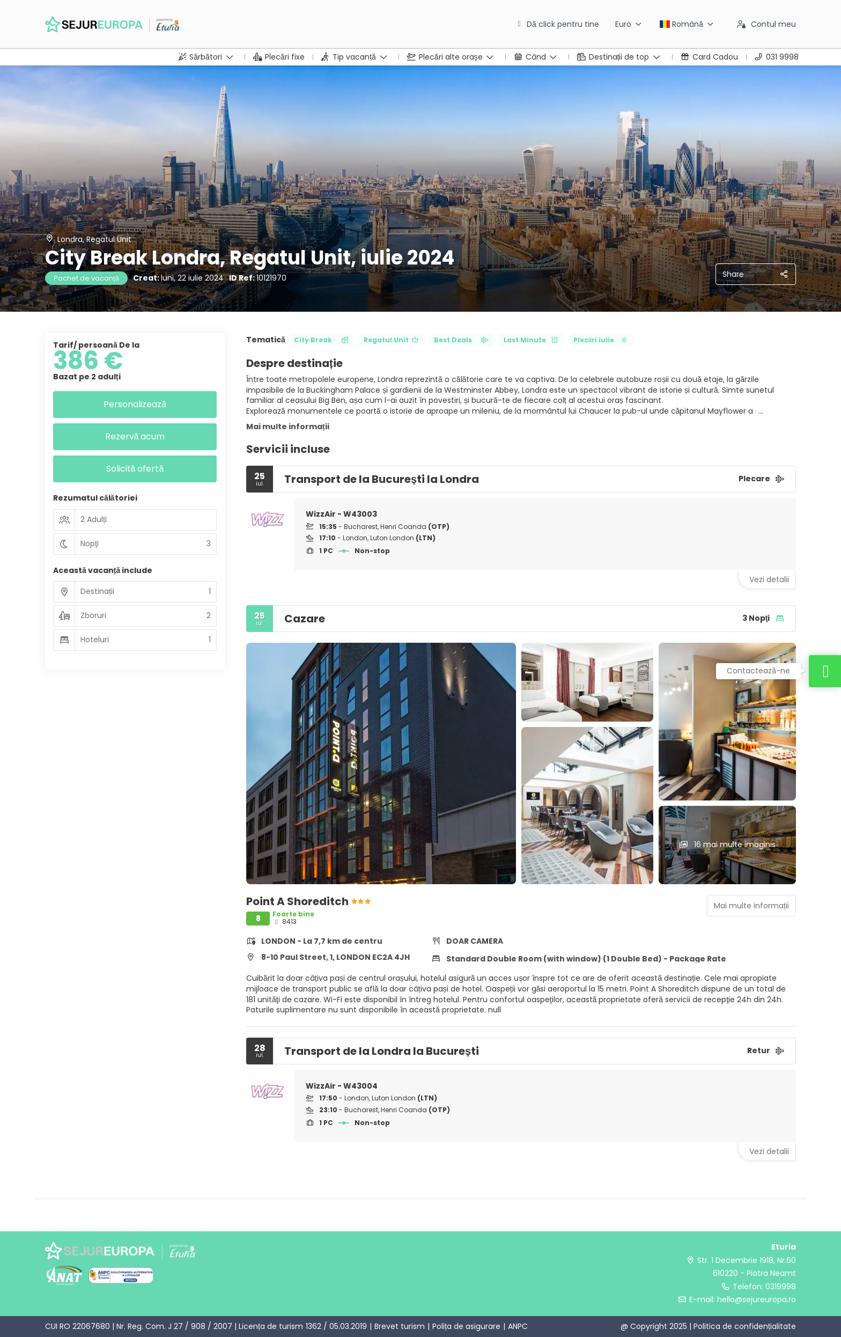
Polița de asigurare (466, 1326)
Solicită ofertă (135, 468)
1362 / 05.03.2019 (336, 1326)
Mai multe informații (287, 426)
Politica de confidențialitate (745, 1326)
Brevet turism (399, 1326)
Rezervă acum (135, 436)
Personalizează (135, 404)
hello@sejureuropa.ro (756, 1299)
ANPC (518, 1326)
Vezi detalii (769, 579)
